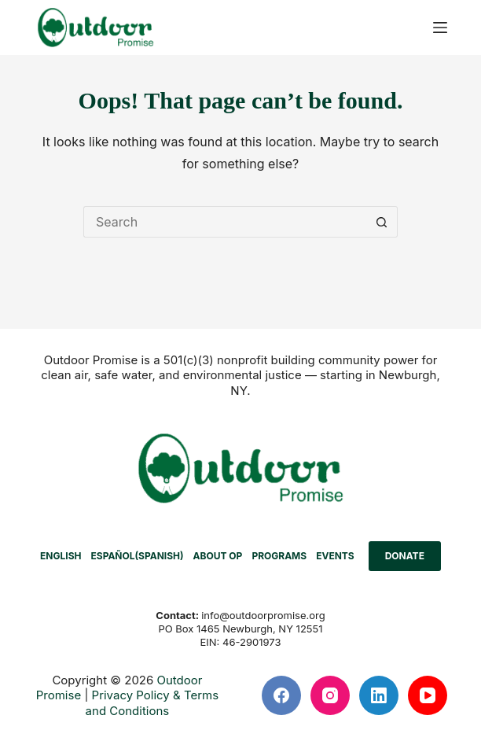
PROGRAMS (279, 556)
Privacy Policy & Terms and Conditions (152, 703)
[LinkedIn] (378, 695)
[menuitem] (60, 556)
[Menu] (440, 27)
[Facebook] (281, 695)
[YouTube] (427, 695)
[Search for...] (224, 222)
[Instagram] (330, 695)
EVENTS (335, 556)
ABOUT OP (218, 556)
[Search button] (382, 222)
